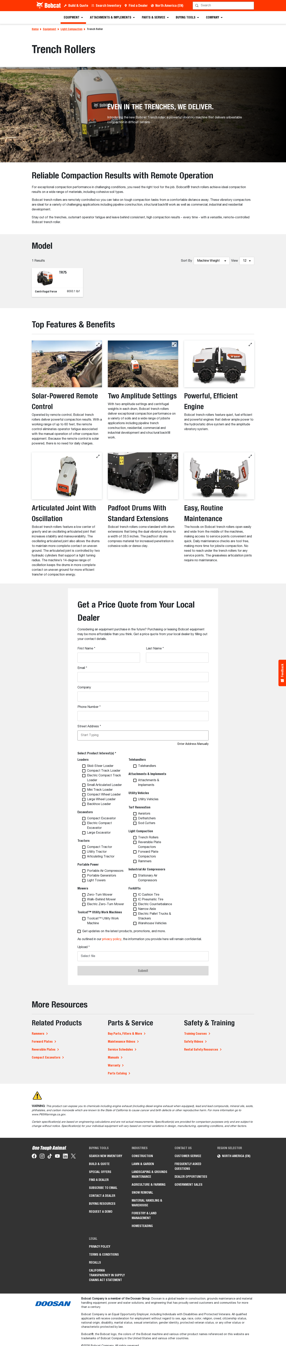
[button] (98, 344)
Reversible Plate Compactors (149, 845)
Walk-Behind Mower (101, 899)
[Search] (223, 5)
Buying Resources (102, 1204)
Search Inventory (108, 5)
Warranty (114, 1065)
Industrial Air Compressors (147, 869)
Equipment (49, 29)
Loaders (83, 760)
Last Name (155, 648)
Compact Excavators (46, 1057)
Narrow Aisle (147, 909)
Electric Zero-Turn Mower (105, 904)
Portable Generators (101, 875)
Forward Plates (42, 1041)
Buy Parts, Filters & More (125, 1033)
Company (84, 687)
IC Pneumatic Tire (150, 899)
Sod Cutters (146, 823)
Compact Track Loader (103, 770)
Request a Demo (100, 1211)
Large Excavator (99, 832)
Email (82, 668)
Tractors (83, 841)
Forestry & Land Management (144, 1215)
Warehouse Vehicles (152, 923)
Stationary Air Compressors (147, 878)
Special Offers (100, 1172)
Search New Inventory (105, 1156)
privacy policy (111, 939)
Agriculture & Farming (148, 1184)
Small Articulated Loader (104, 785)
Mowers (82, 888)
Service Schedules (120, 1049)
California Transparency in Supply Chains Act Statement (107, 1275)
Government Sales (188, 1184)
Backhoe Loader (99, 804)
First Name (86, 648)
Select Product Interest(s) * (96, 753)
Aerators (144, 813)
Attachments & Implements (147, 774)
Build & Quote (78, 5)
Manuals (113, 1057)
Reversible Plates (43, 1049)
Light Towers (96, 880)
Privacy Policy (99, 1246)
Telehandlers (137, 760)
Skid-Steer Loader (100, 766)
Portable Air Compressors (105, 871)
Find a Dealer (138, 5)
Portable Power (88, 864)
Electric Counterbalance (155, 904)
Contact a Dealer (102, 1196)
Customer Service (188, 1156)
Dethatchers (147, 818)
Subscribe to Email (103, 1188)
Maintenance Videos (121, 1041)
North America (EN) (169, 5)
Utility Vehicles (139, 793)
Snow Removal (142, 1192)
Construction (142, 1156)
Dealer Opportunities (191, 1177)
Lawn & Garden (143, 1164)
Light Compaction (71, 29)
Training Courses (195, 1033)
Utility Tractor (97, 851)
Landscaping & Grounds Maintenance (149, 1174)
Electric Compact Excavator (99, 826)
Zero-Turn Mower (99, 894)
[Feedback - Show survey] (282, 673)
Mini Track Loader (100, 790)
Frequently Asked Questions (188, 1166)
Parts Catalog (117, 1073)
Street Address (89, 726)
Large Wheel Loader (101, 799)
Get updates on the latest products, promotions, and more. (124, 931)
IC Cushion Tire (148, 894)
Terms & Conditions (104, 1254)
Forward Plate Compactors (148, 854)
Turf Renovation (139, 807)
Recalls (95, 1262)
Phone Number (89, 707)
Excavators (85, 812)
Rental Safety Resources (201, 1049)
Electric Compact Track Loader (104, 778)
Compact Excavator (101, 818)
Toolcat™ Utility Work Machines (99, 912)
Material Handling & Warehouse (147, 1203)
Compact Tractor (99, 847)
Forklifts (135, 888)
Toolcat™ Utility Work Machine (103, 921)
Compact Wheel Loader (104, 794)
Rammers (145, 861)
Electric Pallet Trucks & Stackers (154, 916)
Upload (83, 947)
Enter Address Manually (193, 744)
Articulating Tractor (100, 856)
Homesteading (142, 1226)
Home (35, 29)
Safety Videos (193, 1041)
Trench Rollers (148, 837)
